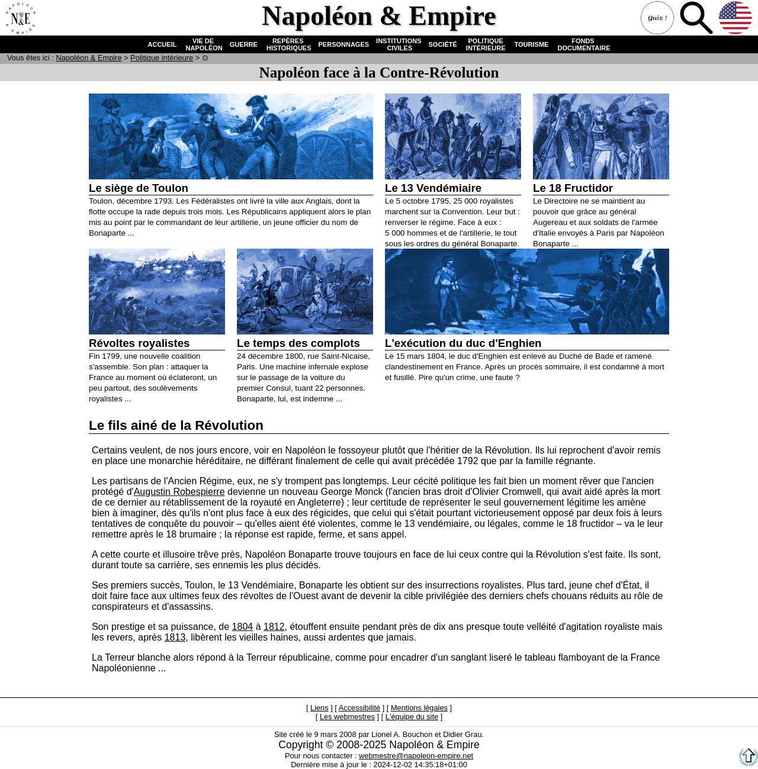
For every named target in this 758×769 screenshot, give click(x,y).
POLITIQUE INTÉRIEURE (486, 44)
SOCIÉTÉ (443, 44)
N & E (89, 57)
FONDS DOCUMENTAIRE (582, 44)
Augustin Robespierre (179, 492)
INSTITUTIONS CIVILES (398, 44)
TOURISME (532, 44)
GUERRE (244, 44)
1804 (242, 627)
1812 (274, 627)
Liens (319, 707)
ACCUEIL (162, 44)
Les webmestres (347, 716)
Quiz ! (658, 19)
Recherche (697, 19)
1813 (175, 637)
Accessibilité (359, 707)
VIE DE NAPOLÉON (203, 44)
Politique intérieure (161, 57)
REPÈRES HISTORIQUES (288, 44)
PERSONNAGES (344, 44)
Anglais (736, 19)
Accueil (20, 19)
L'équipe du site (412, 716)
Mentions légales (419, 707)
